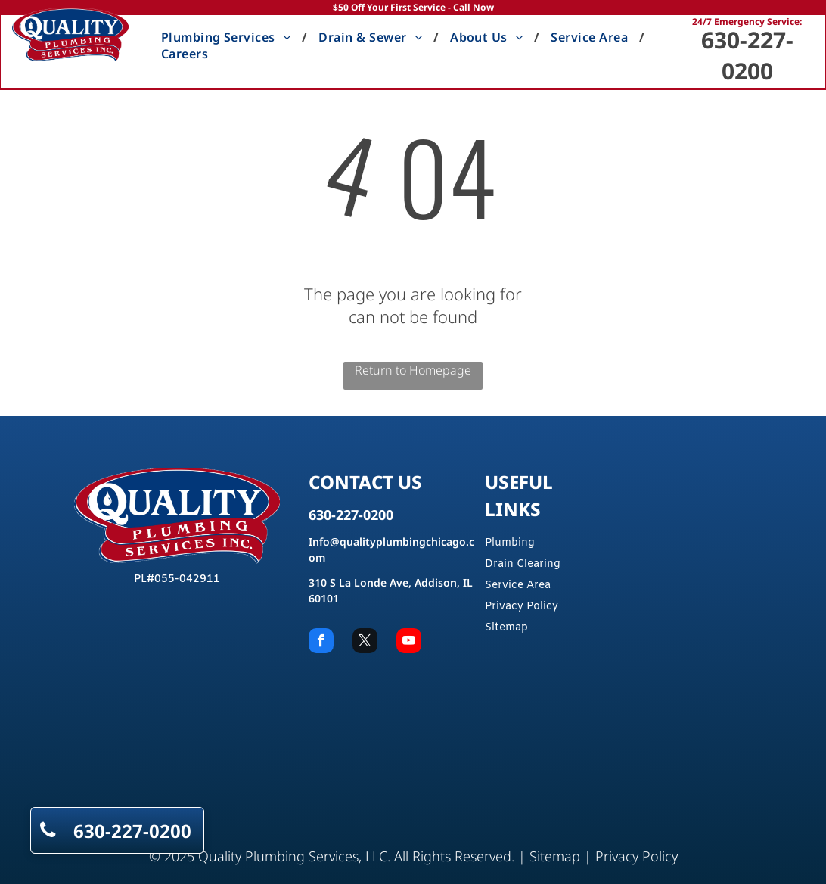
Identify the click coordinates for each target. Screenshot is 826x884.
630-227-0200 (747, 55)
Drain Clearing (522, 564)
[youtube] (408, 642)
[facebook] (321, 642)
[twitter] (364, 642)
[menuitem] (229, 37)
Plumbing (510, 543)
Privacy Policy (521, 606)
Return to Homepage (413, 370)
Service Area (518, 585)
